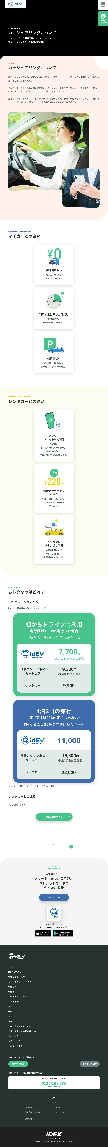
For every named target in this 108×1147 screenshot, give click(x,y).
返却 (10, 1021)
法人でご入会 (54, 897)
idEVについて (14, 971)
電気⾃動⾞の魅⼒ (16, 976)
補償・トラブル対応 (17, 996)
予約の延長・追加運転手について (23, 1031)
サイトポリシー (60, 1112)
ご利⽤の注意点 (15, 1046)
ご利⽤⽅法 (13, 1001)
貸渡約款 (28, 1107)
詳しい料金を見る (54, 816)
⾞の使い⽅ (13, 1036)
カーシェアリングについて (20, 981)
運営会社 (28, 1119)
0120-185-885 (54, 1083)
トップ (11, 966)
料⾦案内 (12, 986)
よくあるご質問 (90, 1063)
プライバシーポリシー (62, 1107)
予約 (10, 1011)
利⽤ (10, 1016)
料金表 (11, 991)
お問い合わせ (18, 1063)
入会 (10, 1006)
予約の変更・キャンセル (19, 1026)
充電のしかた (14, 1041)
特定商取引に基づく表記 (32, 1113)
